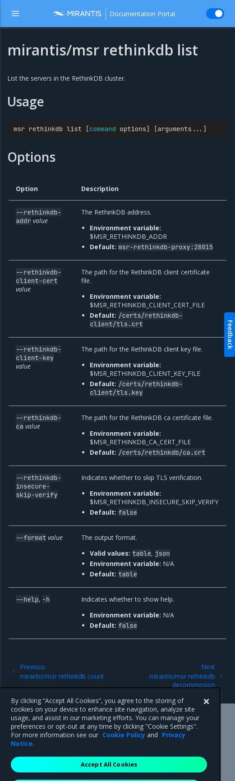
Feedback (230, 334)
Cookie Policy (123, 746)
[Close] (206, 713)
